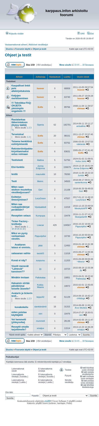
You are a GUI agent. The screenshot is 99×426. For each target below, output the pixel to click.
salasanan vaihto (20, 253)
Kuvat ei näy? (19, 260)
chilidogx (81, 298)
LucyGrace (40, 198)
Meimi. (40, 181)
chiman (81, 108)
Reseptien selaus (21, 215)
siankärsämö (40, 306)
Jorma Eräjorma (40, 167)
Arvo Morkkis (81, 308)
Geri (40, 190)
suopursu (40, 260)
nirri (40, 313)
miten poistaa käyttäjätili (19, 313)
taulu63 (40, 253)
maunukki (40, 174)
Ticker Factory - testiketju (20, 222)
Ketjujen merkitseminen (19, 97)
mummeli (40, 321)
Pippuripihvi (81, 226)
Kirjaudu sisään (15, 33)
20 (18, 229)
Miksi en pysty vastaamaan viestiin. (19, 236)
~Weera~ (81, 261)
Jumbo (81, 175)
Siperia (40, 125)
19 (83, 65)
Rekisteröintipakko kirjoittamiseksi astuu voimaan (21, 151)
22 (24, 229)
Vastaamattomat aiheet (16, 44)
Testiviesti (17, 160)
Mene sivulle (65, 65)
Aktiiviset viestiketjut (38, 44)
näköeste (81, 144)
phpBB (47, 401)
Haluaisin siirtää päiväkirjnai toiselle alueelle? (20, 286)
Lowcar (40, 225)
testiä (14, 174)
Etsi (90, 33)
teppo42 (40, 297)
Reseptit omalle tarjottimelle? (20, 328)
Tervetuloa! (17, 134)
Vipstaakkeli (40, 207)
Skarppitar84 (81, 217)
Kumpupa (40, 215)
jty (40, 269)
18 (13, 229)
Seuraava (89, 65)
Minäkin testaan (20, 277)
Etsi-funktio (17, 167)
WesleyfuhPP (80, 208)
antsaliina (80, 126)
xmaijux (40, 328)
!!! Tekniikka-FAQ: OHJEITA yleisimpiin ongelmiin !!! (21, 107)
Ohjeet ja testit (18, 55)
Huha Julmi (81, 161)
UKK (81, 33)
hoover (40, 88)
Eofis (40, 107)
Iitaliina (40, 160)
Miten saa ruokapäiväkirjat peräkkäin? (20, 207)
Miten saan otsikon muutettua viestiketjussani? (21, 190)
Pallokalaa (40, 277)
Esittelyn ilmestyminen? (19, 198)
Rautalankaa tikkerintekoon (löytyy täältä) (19, 122)
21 (21, 229)
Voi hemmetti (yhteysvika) (18, 321)
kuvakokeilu (21, 307)
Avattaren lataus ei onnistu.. (21, 246)
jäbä (40, 245)
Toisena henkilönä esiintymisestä (21, 143)
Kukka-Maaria (40, 286)
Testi (14, 181)
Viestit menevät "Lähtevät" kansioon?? (20, 269)
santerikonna (81, 182)
